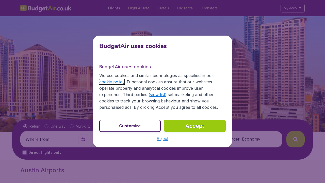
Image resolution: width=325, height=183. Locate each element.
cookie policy (111, 81)
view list (157, 94)
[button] (162, 138)
